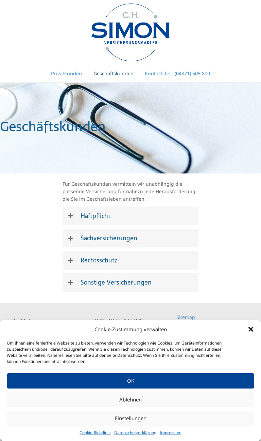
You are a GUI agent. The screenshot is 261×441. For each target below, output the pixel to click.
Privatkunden (66, 73)
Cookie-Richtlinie (95, 433)
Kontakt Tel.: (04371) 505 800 (177, 73)
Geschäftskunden (113, 73)
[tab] (130, 216)
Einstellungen (130, 418)
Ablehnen (130, 399)
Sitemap (185, 317)
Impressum (170, 433)
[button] (250, 329)
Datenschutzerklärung (135, 433)
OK (130, 380)
